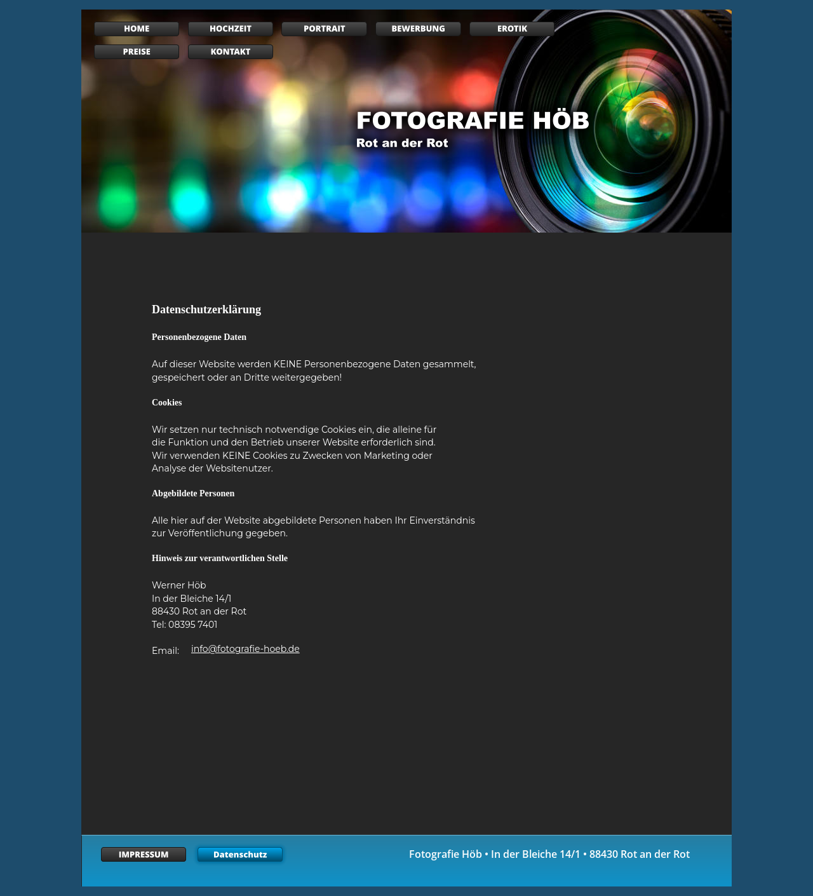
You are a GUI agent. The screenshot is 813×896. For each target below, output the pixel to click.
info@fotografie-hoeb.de (245, 649)
